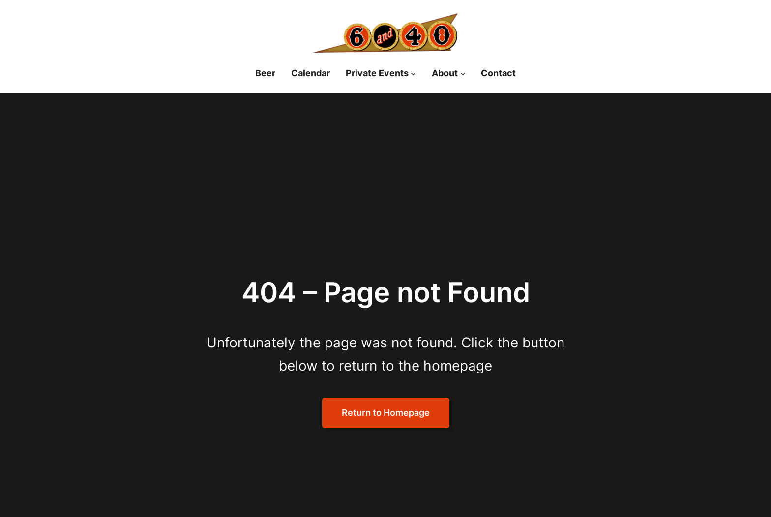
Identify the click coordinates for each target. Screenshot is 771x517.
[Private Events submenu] (413, 73)
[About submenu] (463, 73)
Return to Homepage (386, 412)
